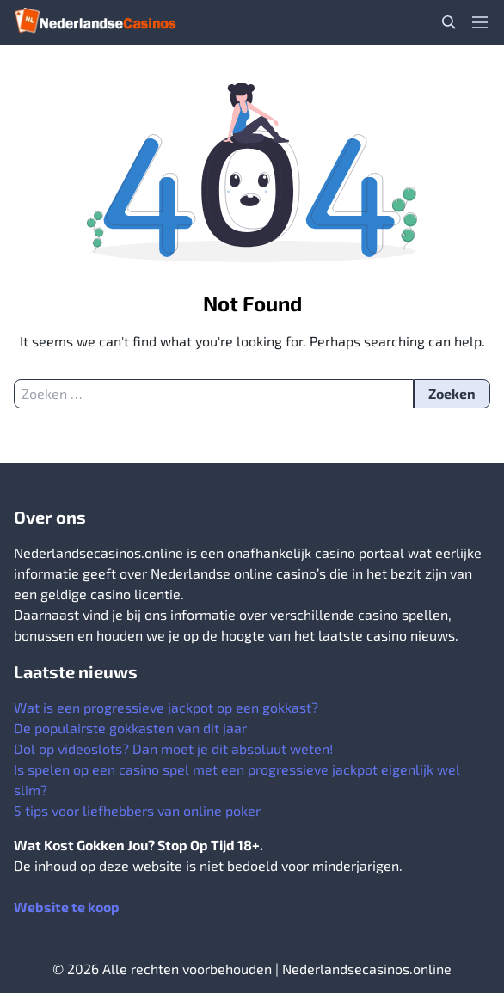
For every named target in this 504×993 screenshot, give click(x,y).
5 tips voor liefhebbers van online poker (137, 810)
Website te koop (67, 906)
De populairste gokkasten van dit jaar (130, 728)
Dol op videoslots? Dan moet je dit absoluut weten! (173, 748)
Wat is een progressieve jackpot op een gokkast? (166, 707)
